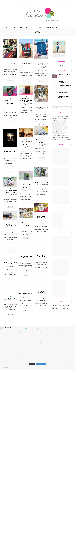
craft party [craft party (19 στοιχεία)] (55, 323)
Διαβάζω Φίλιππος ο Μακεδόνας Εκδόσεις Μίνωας (26, 100)
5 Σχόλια (46, 296)
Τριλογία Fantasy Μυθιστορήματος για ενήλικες (10, 225)
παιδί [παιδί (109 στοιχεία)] (59, 340)
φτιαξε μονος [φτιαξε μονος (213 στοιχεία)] (55, 344)
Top (71, 542)
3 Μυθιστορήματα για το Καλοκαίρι (26, 294)
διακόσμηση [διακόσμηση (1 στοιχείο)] (55, 336)
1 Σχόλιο (29, 227)
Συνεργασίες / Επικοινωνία (51, 27)
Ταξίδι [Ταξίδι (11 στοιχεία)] (54, 334)
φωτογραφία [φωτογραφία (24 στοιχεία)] (61, 344)
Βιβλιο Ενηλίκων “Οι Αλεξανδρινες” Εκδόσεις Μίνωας (41, 107)
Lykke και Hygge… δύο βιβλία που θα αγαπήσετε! (26, 224)
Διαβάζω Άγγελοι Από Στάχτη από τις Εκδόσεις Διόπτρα (41, 141)
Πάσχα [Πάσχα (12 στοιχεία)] (66, 332)
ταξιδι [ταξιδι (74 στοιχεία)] (59, 342)
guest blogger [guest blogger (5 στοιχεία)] (65, 323)
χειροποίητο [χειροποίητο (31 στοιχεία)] (68, 344)
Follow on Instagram (41, 539)
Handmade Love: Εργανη (63, 74)
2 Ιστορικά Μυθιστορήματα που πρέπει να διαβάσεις (41, 292)
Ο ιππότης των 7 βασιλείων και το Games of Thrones (25, 186)
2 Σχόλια (14, 301)
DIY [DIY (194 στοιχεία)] (59, 323)
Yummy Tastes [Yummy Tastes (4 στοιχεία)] (55, 332)
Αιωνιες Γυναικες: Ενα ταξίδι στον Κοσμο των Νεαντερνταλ (10, 102)
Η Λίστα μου (40, 27)
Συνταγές (20, 27)
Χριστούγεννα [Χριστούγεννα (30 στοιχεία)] (59, 334)
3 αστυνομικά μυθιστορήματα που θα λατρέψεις (10, 262)
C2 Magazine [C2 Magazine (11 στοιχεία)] (67, 321)
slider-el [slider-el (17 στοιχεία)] (63, 330)
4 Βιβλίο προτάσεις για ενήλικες (26, 257)
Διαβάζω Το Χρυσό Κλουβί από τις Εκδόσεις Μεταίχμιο (41, 218)
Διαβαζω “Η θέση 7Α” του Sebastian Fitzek (10, 191)
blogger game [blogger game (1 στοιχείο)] (60, 321)
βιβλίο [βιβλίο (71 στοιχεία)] (65, 334)
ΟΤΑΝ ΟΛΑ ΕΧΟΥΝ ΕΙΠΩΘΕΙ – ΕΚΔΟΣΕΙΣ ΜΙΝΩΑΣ (41, 64)
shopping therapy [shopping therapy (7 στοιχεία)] (56, 330)
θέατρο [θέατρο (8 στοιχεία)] (64, 338)
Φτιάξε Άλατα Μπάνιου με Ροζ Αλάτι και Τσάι (20, 1)
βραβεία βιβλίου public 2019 (10, 152)
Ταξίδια (33, 27)
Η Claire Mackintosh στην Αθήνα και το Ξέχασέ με (26, 143)
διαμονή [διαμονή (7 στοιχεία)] (60, 336)
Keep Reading (10, 81)
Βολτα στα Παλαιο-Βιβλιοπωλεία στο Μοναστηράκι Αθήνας (10, 63)
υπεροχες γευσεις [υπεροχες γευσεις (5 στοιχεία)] (65, 342)
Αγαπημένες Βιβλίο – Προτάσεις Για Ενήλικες (10, 299)
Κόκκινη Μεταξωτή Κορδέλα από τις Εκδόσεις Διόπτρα (41, 255)
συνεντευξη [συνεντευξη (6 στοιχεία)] (64, 340)
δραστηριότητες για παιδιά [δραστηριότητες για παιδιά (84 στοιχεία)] (57, 338)
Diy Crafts (13, 27)
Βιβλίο (26, 60)
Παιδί (27, 27)
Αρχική (7, 27)
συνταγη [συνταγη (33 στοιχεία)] (54, 342)
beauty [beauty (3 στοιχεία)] (54, 321)
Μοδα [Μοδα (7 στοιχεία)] (61, 332)
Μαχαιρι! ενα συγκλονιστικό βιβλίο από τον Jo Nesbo (26, 63)
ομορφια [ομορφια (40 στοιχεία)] (54, 340)
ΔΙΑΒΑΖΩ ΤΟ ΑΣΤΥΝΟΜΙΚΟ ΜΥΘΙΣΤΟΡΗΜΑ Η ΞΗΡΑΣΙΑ (41, 181)
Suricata (11, 542)
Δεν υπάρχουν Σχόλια (26, 67)
